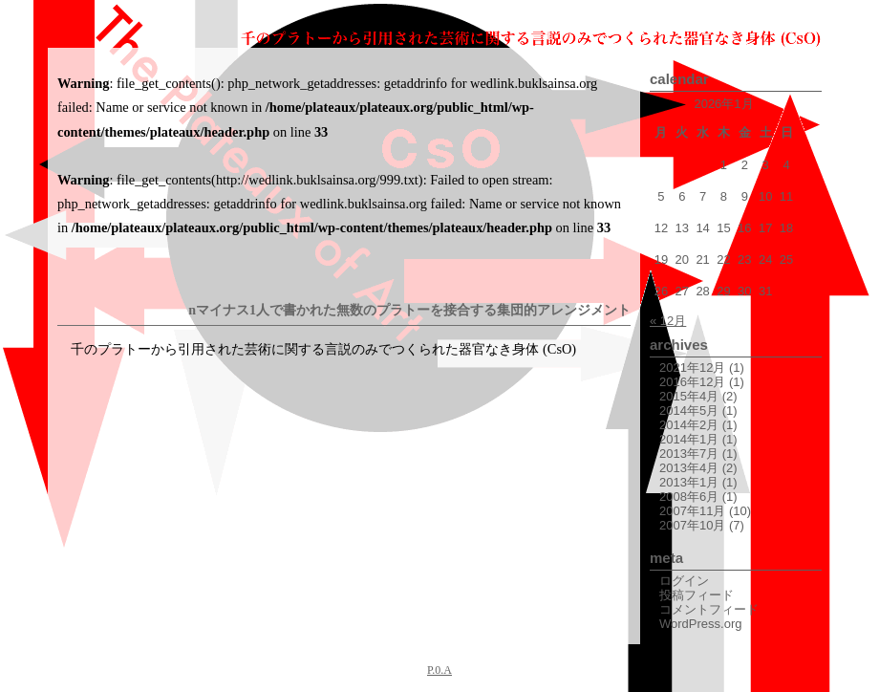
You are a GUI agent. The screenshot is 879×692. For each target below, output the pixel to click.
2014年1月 (688, 439)
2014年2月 (688, 425)
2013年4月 (688, 468)
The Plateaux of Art (124, 24)
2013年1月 (688, 482)
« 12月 (668, 321)
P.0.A (439, 670)
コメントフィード (709, 609)
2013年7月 (688, 453)
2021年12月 (692, 367)
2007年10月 (692, 525)
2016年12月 (692, 382)
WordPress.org (700, 623)
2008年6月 (688, 496)
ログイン (684, 580)
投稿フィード (696, 595)
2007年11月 (692, 511)
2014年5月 (688, 410)
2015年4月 (688, 396)
